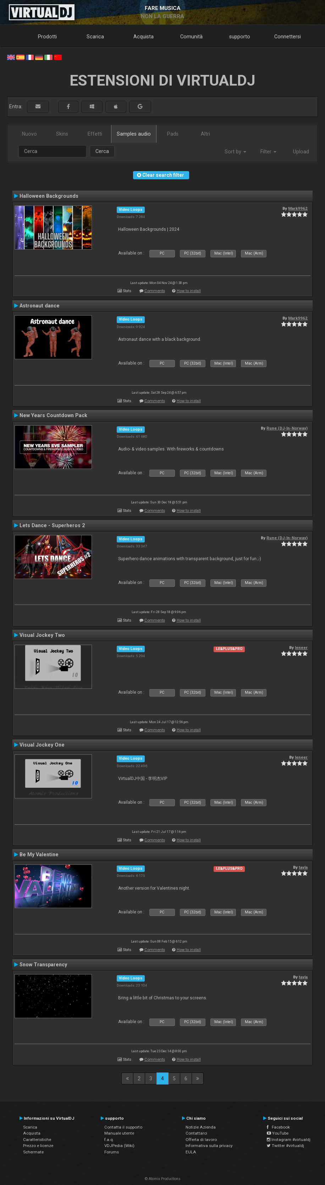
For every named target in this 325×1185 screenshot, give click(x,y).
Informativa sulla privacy (209, 1145)
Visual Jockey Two (42, 635)
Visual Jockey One (42, 745)
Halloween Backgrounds (49, 196)
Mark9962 (298, 208)
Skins (62, 134)
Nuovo (29, 134)
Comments (154, 291)
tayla (303, 867)
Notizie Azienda (201, 1127)
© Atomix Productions (163, 1178)
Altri (205, 134)
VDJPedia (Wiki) (119, 1145)
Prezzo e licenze (38, 1145)
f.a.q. (109, 1139)
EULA (191, 1151)
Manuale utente (119, 1133)
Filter (268, 151)
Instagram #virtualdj (288, 1139)
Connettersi (287, 36)
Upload (301, 151)
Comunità (191, 36)
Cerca (102, 151)
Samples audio (134, 134)
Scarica (95, 36)
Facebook (278, 1127)
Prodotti (47, 36)
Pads (172, 134)
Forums (111, 1151)
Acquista (143, 36)
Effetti (95, 134)
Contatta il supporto (123, 1127)
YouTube (277, 1133)
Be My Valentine (39, 854)
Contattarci (196, 1133)
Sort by (235, 151)
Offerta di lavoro (201, 1139)
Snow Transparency (43, 964)
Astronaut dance (40, 305)
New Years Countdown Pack (53, 415)
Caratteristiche (37, 1139)
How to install (189, 291)
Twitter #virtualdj (285, 1145)
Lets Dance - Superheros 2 (52, 525)
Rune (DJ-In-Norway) (287, 428)
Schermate (33, 1151)
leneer (301, 647)
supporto (239, 36)
